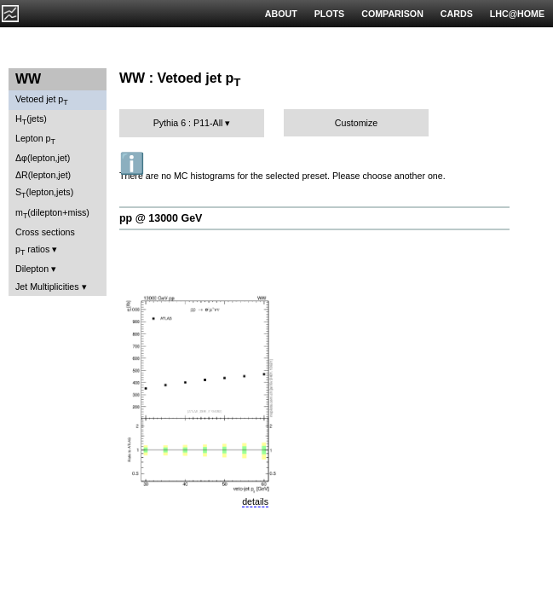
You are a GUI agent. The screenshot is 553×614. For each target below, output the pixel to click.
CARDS (457, 14)
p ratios (32, 250)
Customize (356, 123)
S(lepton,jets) (44, 193)
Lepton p (35, 139)
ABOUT (281, 14)
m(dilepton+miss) (52, 213)
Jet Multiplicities (47, 286)
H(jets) (31, 119)
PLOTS (329, 14)
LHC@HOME (517, 14)
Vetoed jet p (41, 100)
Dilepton (32, 269)
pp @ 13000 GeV (160, 218)
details (255, 501)
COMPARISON (392, 14)
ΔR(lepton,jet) (43, 175)
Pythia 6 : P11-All (188, 123)
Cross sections (45, 232)
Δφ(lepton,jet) (42, 158)
